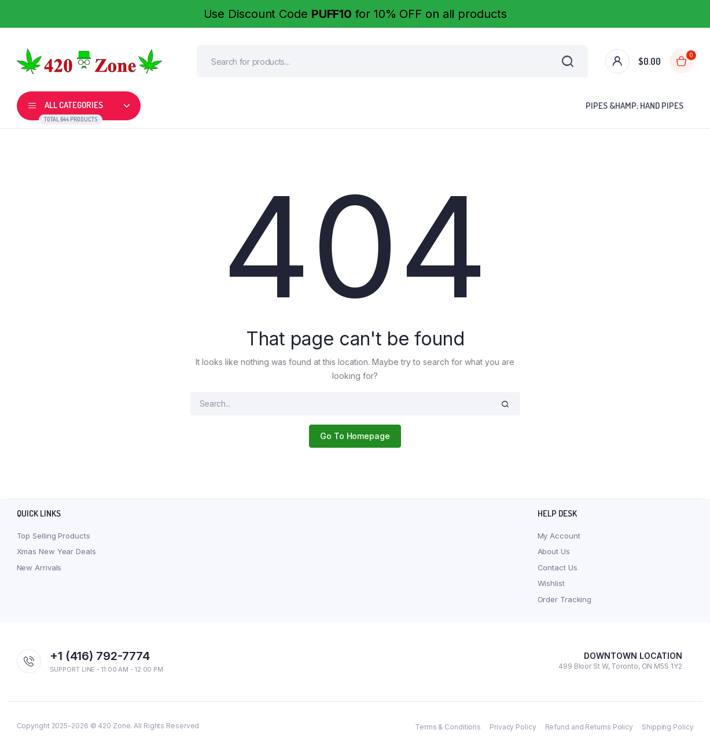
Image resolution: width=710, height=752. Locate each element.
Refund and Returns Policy (589, 728)
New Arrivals (39, 569)
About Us (554, 553)
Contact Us (557, 569)
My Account (559, 537)
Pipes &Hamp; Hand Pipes (634, 107)
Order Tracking (565, 601)
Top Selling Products (53, 537)
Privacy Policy (513, 728)
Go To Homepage (355, 438)
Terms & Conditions (448, 728)
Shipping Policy (668, 728)
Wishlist (551, 585)
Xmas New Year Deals (56, 553)
